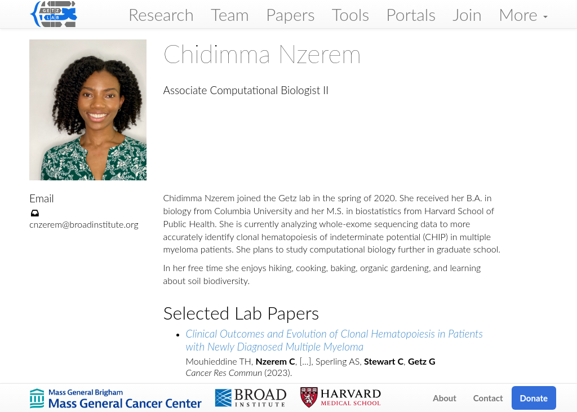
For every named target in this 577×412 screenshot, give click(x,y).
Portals (411, 14)
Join (467, 14)
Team (230, 14)
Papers (290, 14)
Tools (351, 14)
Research (161, 14)
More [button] (523, 14)
